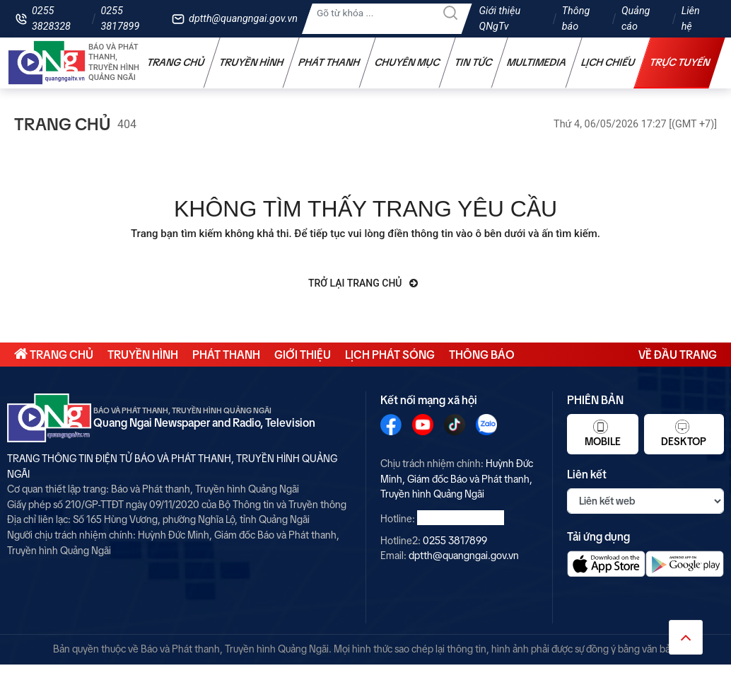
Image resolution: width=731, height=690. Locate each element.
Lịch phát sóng (390, 354)
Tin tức (473, 62)
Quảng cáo (635, 19)
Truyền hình (252, 62)
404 (126, 124)
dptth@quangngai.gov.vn (243, 19)
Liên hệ (691, 19)
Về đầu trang (677, 354)
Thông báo (576, 19)
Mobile (603, 433)
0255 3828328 (51, 19)
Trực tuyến (680, 62)
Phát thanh (329, 62)
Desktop (683, 433)
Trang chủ (176, 62)
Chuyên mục (407, 62)
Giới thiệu (302, 354)
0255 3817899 (119, 19)
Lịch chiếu (608, 62)
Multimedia (536, 62)
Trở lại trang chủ (363, 283)
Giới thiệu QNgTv (500, 19)
